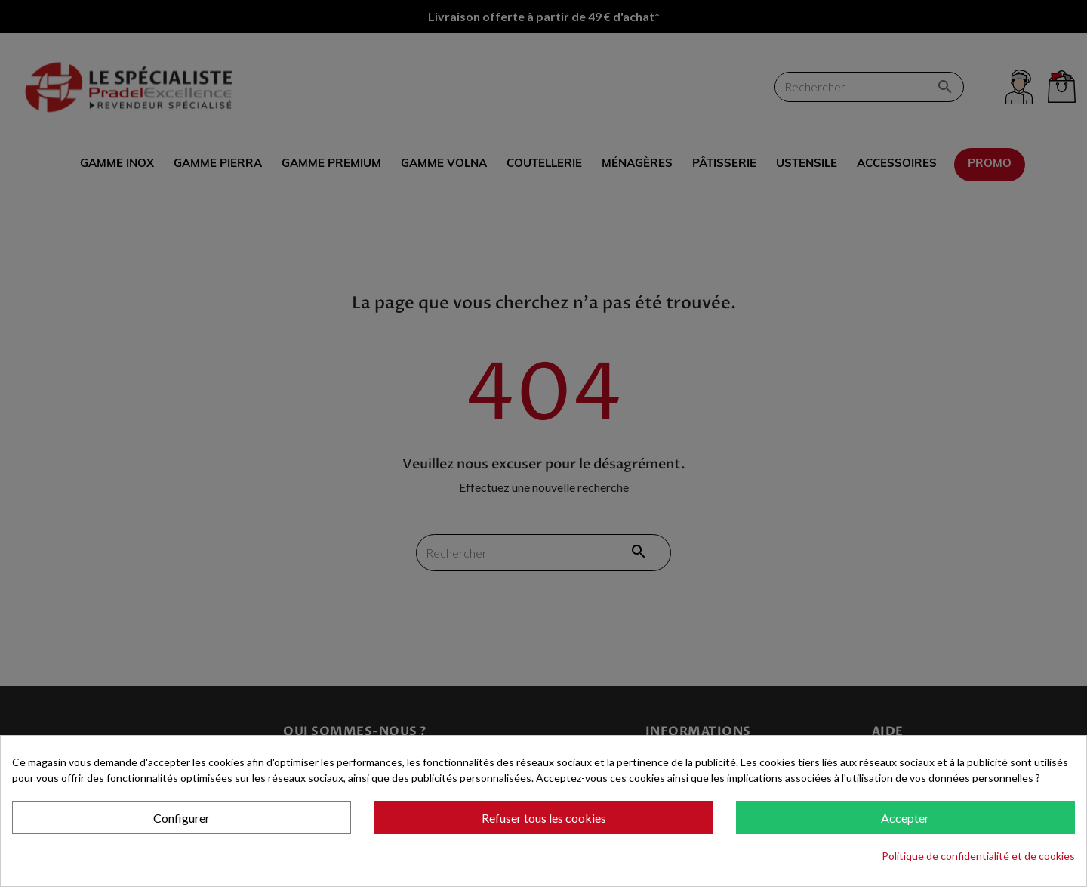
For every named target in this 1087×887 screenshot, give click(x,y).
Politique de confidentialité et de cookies (978, 855)
